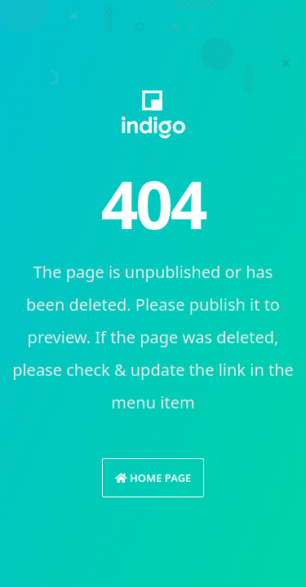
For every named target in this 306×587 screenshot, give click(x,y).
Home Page (153, 477)
